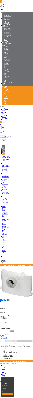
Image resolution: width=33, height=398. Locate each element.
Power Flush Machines (7, 44)
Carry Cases (3, 160)
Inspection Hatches (4, 213)
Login (3, 9)
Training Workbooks (7, 24)
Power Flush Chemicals (5, 193)
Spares (5, 75)
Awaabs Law (4, 108)
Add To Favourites (3, 317)
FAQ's (3, 113)
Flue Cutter (5, 55)
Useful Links (4, 119)
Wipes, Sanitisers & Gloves (8, 82)
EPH (5, 94)
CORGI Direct (4, 241)
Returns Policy (4, 115)
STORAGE (3, 151)
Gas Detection (6, 58)
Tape (2, 231)
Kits (4, 61)
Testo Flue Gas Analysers (5, 176)
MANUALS (3, 18)
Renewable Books (6, 23)
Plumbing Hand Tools (7, 69)
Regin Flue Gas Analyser (7, 35)
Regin (5, 97)
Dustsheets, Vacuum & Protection (8, 51)
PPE (2, 215)
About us (3, 364)
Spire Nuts (5, 77)
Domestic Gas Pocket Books (8, 20)
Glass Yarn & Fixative (7, 59)
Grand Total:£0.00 (2, 131)
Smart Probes (6, 36)
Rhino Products (6, 98)
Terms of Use (4, 117)
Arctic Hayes (6, 89)
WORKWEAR (4, 85)
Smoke (5, 74)
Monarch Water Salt (7, 64)
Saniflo (5, 99)
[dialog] (7, 387)
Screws (5, 72)
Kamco (3, 244)
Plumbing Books (6, 22)
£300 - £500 (6, 40)
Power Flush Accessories (7, 43)
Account (2, 124)
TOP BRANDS (4, 86)
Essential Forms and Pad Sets (8, 15)
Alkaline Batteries (6, 48)
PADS (3, 12)
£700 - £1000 (6, 41)
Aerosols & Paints (4, 198)
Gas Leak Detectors (7, 31)
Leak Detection (6, 62)
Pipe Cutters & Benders (7, 68)
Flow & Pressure (4, 209)
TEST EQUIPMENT (5, 26)
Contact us (4, 110)
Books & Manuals (5, 109)
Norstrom (5, 96)
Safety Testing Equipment (5, 225)
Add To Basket (2, 316)
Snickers (5, 101)
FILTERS (3, 83)
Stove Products (4, 226)
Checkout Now (2, 135)
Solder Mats (3, 229)
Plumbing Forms (4, 158)
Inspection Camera (6, 32)
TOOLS (3, 45)
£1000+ (5, 39)
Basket (1, 132)
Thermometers (6, 79)
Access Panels (6, 46)
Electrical (5, 52)
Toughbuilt (5, 104)
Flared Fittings (4, 207)
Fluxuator (5, 57)
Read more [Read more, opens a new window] (6, 383)
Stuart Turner (4, 251)
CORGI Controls (6, 91)
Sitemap (3, 116)
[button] (7, 395)
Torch (5, 80)
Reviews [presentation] (15, 340)
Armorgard (5, 90)
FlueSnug (5, 56)
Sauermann (5, 100)
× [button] (12, 378)
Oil (4, 66)
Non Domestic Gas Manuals (8, 21)
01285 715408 (2, 4)
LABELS (3, 25)
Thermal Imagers (6, 38)
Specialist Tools (6, 76)
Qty (8, 315)
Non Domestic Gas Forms (7, 16)
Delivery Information (5, 111)
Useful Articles (4, 118)
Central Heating (4, 203)
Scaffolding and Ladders (5, 227)
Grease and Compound (7, 60)
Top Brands (3, 369)
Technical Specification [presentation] (9, 340)
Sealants (5, 73)
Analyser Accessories (7, 28)
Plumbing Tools (6, 70)
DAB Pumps (6, 92)
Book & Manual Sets (7, 19)
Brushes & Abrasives (7, 50)
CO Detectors (6, 30)
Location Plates (6, 63)
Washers (5, 81)
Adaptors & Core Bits (7, 47)
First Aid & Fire (6, 53)
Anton (5, 88)
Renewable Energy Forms (7, 17)
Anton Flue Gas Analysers (7, 29)
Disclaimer (4, 112)
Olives (5, 67)
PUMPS (3, 84)
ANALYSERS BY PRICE (7, 27)
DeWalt (5, 93)
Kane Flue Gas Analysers (7, 33)
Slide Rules (3, 167)
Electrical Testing (4, 188)
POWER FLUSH (4, 42)
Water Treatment (4, 234)
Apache (3, 237)
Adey (5, 87)
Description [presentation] (3, 340)
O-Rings (5, 65)
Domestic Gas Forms (7, 14)
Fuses (3, 205)
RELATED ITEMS (6, 34)
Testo (5, 103)
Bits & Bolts (6, 49)
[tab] (3, 341)
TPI (4, 102)
